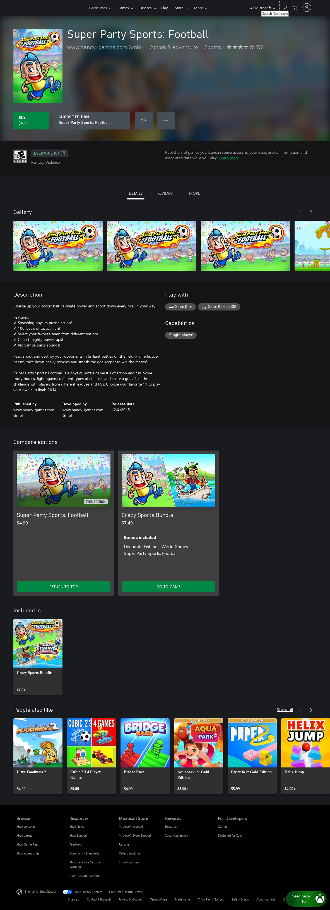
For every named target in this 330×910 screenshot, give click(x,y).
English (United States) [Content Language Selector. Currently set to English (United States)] (40, 891)
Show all (285, 709)
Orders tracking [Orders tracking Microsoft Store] (129, 853)
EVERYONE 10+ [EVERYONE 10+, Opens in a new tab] (49, 153)
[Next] (311, 212)
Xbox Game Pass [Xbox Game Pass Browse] (27, 844)
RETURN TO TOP (63, 586)
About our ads (265, 899)
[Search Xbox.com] (284, 7)
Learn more (229, 157)
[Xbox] (72, 7)
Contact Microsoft (99, 899)
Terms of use (158, 899)
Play (164, 7)
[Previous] (299, 212)
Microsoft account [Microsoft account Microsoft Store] (131, 826)
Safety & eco (240, 899)
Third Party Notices (211, 899)
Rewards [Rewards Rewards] (171, 826)
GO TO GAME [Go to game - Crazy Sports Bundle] (168, 586)
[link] (37, 657)
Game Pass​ (98, 7)
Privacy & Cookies (131, 899)
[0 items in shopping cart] (295, 7)
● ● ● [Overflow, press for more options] (166, 120)
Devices (145, 7)
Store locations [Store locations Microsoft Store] (129, 862)
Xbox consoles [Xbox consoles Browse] (25, 826)
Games (123, 7)
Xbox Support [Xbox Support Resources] (78, 835)
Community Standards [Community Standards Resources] (84, 853)
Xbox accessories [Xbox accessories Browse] (27, 853)
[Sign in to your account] (307, 7)
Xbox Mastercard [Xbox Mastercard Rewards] (176, 835)
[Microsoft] (35, 7)
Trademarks (183, 899)
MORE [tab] (194, 193)
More (198, 7)
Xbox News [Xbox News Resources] (76, 826)
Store (179, 7)
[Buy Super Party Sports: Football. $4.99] (31, 120)
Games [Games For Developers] (222, 826)
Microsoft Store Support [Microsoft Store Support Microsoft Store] (135, 835)
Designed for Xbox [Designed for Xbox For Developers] (230, 835)
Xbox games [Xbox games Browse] (24, 835)
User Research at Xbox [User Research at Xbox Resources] (84, 875)
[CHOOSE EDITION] (92, 120)
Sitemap (73, 899)
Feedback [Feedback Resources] (75, 844)
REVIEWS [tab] (165, 193)
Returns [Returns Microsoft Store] (124, 844)
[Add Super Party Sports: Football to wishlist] (144, 120)
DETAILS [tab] (136, 193)
